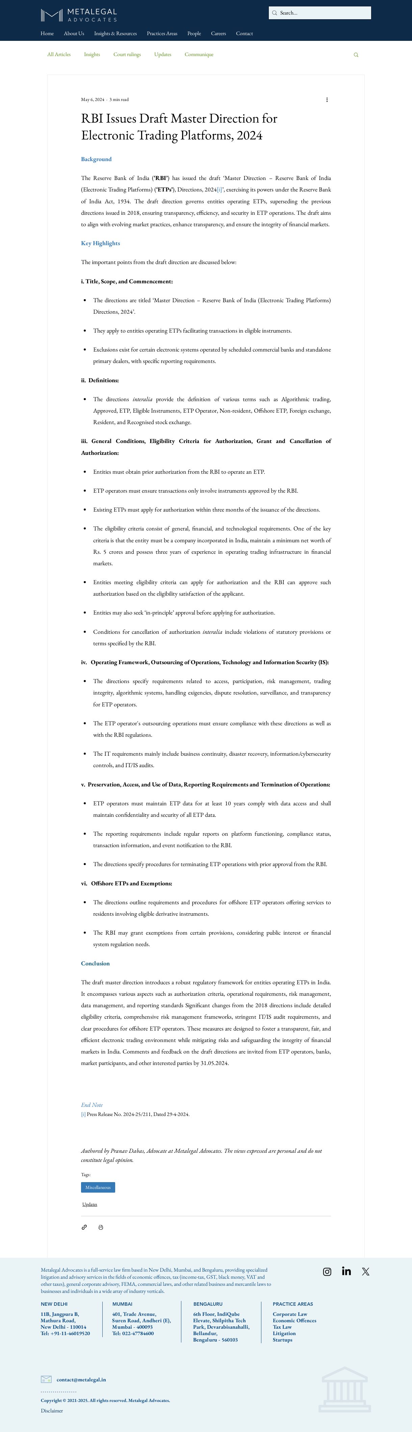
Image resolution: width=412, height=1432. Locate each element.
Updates (162, 54)
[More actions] (327, 99)
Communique (199, 54)
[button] (356, 54)
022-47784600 (138, 1333)
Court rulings (127, 54)
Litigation (284, 1333)
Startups (282, 1339)
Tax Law (282, 1326)
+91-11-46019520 (70, 1333)
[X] (365, 1271)
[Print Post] (101, 1227)
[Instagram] (327, 1271)
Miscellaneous (98, 1187)
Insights (92, 54)
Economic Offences (294, 1320)
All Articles (59, 54)
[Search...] (318, 12)
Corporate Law (290, 1314)
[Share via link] (84, 1227)
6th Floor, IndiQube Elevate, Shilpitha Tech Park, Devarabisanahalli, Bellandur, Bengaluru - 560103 (221, 1326)
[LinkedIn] (346, 1271)
